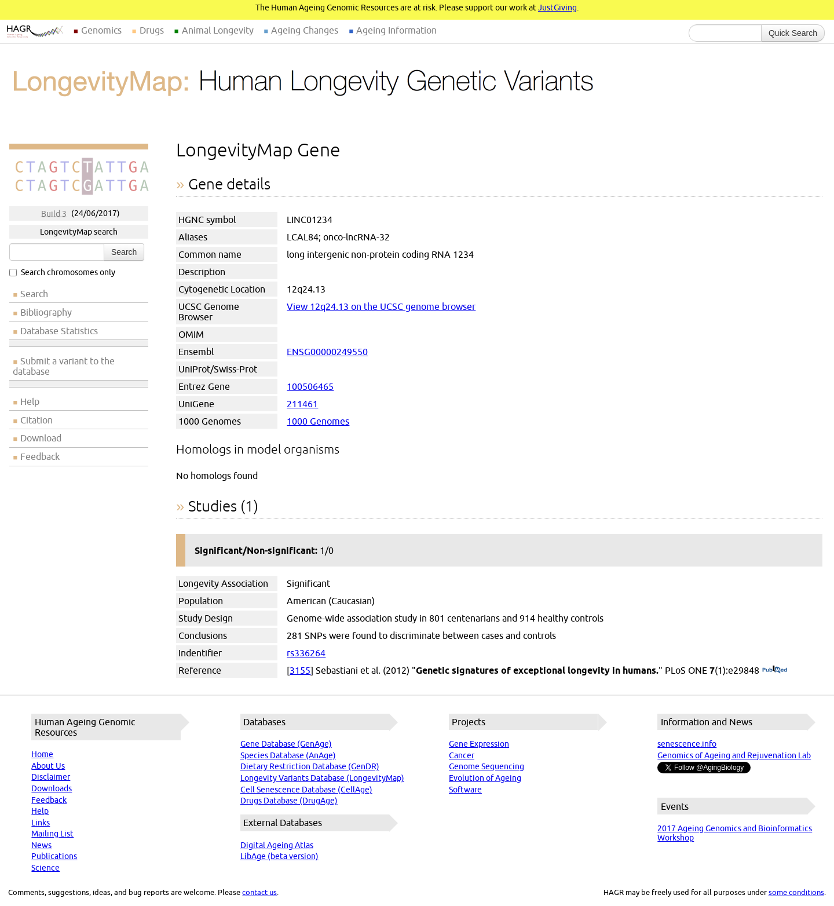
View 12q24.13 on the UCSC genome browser (381, 306)
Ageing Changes (304, 30)
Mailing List (52, 833)
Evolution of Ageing (485, 778)
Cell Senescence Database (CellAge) (306, 789)
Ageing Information (396, 30)
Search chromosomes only (62, 272)
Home (42, 754)
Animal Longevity (218, 30)
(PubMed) (775, 670)
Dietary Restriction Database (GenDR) (309, 766)
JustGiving (557, 7)
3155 (300, 670)
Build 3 (54, 213)
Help (29, 401)
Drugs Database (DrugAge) (289, 800)
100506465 (310, 386)
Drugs (152, 30)
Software (465, 789)
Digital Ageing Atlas (276, 845)
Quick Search (793, 33)
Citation (36, 420)
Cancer (461, 755)
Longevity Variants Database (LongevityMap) (322, 778)
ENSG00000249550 (327, 351)
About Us (48, 765)
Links (40, 822)
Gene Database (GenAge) (286, 743)
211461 (302, 404)
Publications (54, 856)
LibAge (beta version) (279, 856)
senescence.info (686, 743)
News (41, 845)
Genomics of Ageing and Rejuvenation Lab (734, 755)
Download (40, 438)
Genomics (101, 30)
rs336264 (306, 653)
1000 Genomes (318, 421)
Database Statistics (59, 331)
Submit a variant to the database (64, 366)
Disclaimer (50, 776)
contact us (259, 892)
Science (45, 867)
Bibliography (46, 312)
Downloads (51, 788)
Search (124, 252)
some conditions (796, 892)
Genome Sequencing (486, 766)
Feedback (40, 456)
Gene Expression (479, 743)
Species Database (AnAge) (288, 755)
